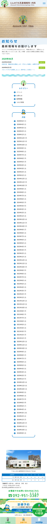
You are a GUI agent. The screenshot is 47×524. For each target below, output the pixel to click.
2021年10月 (20, 307)
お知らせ (19, 95)
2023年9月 (20, 229)
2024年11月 (20, 182)
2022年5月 (20, 284)
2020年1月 (20, 379)
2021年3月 (20, 331)
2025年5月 (20, 162)
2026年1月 (20, 134)
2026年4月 (20, 124)
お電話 (8, 520)
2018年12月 (20, 423)
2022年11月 (20, 263)
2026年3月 (20, 128)
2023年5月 (20, 243)
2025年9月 (20, 148)
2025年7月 (20, 155)
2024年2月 (20, 212)
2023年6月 (20, 239)
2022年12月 (20, 260)
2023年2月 (20, 253)
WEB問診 (39, 520)
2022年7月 (20, 277)
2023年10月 (20, 226)
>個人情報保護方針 (27, 515)
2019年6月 (20, 402)
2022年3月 (20, 290)
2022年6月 (20, 280)
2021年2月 (20, 335)
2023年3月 (20, 250)
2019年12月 (20, 382)
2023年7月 (20, 236)
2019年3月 (20, 413)
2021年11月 (20, 304)
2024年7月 (20, 195)
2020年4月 (20, 368)
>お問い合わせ (18, 515)
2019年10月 (20, 389)
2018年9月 (20, 433)
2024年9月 (20, 189)
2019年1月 (20, 419)
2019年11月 (20, 385)
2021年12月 (20, 301)
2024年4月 (20, 206)
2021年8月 (20, 314)
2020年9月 (20, 351)
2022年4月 (20, 287)
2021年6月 (20, 321)
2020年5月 (20, 365)
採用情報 (19, 99)
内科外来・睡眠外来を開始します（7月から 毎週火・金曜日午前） (21, 64)
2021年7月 (20, 318)
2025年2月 (20, 172)
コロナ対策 (20, 102)
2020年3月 (20, 372)
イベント (19, 92)
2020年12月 (20, 341)
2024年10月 (20, 185)
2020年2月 (20, 375)
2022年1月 (20, 297)
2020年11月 (20, 345)
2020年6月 (20, 362)
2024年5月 (20, 202)
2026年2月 (20, 131)
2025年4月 (20, 165)
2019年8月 (20, 396)
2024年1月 (20, 216)
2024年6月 (20, 199)
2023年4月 (20, 246)
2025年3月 (20, 168)
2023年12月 (20, 219)
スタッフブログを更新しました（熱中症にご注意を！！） (18, 69)
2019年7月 (20, 399)
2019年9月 (20, 392)
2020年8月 (20, 355)
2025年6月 (20, 158)
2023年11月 (20, 223)
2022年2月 (20, 294)
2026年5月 (20, 121)
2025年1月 (20, 175)
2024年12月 (20, 178)
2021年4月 (20, 328)
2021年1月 (20, 338)
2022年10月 (20, 267)
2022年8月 (20, 273)
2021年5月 (20, 324)
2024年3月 (20, 209)
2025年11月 (20, 141)
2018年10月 (20, 430)
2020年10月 (20, 348)
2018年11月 (20, 426)
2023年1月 (20, 256)
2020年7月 (20, 358)
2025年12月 (20, 138)
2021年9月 (20, 311)
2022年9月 (20, 270)
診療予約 (23, 520)
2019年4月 (20, 409)
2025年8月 (20, 151)
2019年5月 (20, 406)
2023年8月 (20, 233)
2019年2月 (20, 416)
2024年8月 (20, 192)
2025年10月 (20, 145)
